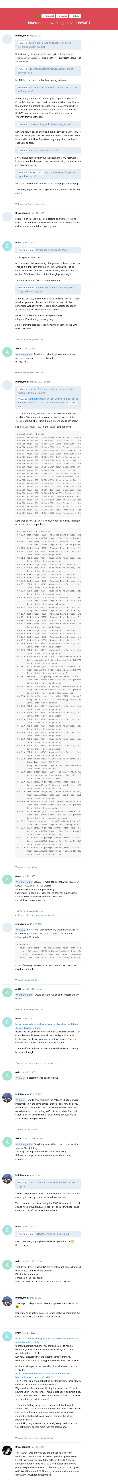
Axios (22, 82)
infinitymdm (25, 152)
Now (95, 76)
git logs (45, 1434)
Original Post (99, 24)
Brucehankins (26, 41)
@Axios (56, 1098)
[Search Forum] (85, 9)
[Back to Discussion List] (4, 4)
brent (22, 758)
